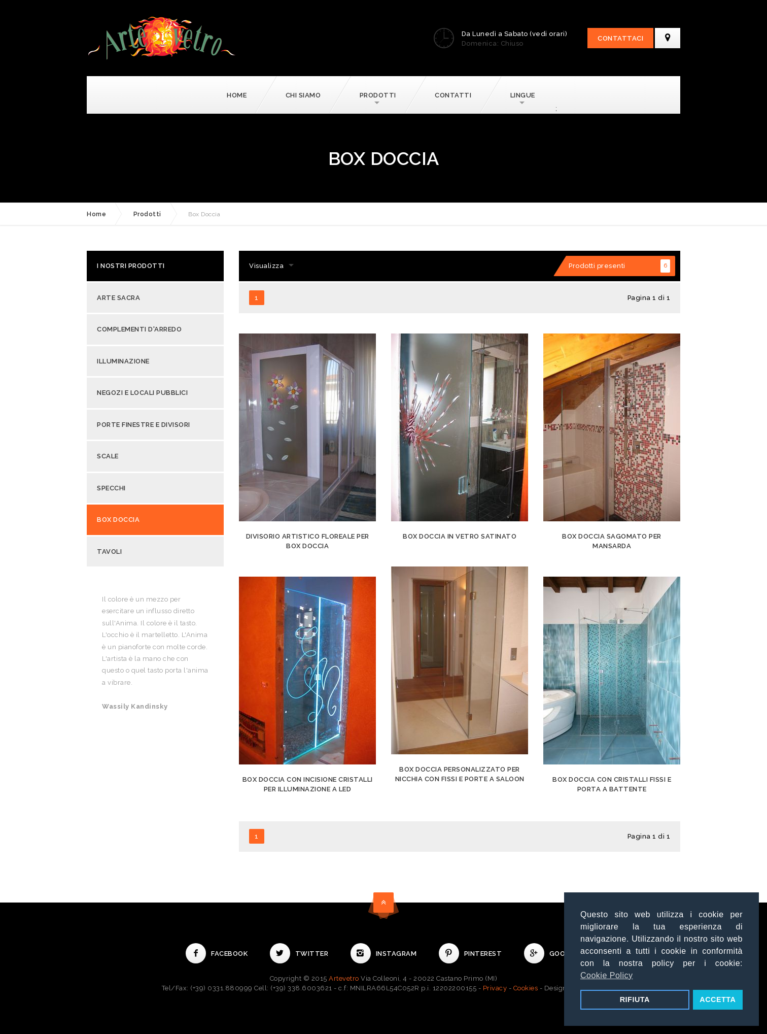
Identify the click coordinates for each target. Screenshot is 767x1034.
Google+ (553, 953)
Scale (108, 456)
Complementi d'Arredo (139, 329)
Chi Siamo (303, 95)
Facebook (217, 953)
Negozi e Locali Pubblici (142, 392)
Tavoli (109, 551)
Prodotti (378, 95)
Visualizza (266, 266)
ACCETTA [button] (718, 999)
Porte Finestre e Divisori (143, 424)
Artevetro (344, 978)
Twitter (299, 953)
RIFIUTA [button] (635, 999)
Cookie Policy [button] (606, 975)
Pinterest (470, 953)
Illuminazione (123, 361)
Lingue (522, 95)
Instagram (384, 953)
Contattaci (620, 38)
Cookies (525, 988)
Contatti (453, 95)
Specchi (111, 488)
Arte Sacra (118, 298)
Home (237, 95)
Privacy (495, 988)
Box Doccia (118, 519)
